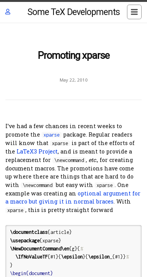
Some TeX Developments (73, 12)
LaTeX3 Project (37, 151)
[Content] (73, 150)
